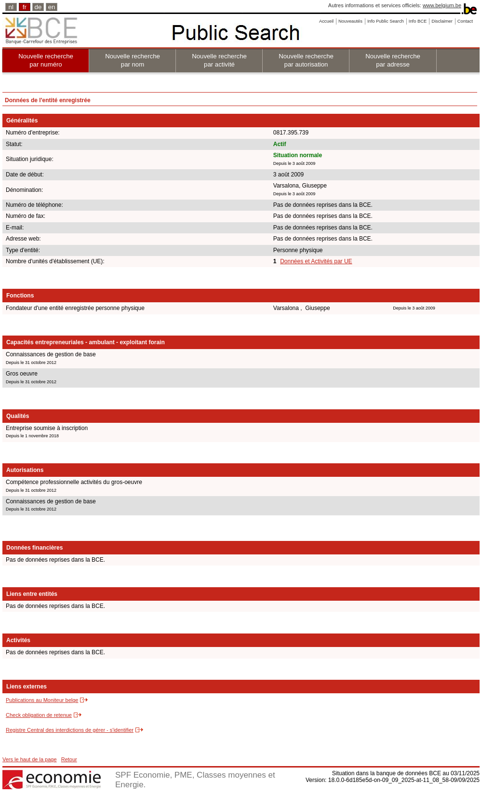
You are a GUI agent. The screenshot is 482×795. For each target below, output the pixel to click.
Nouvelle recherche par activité (219, 60)
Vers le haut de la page (29, 759)
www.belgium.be (442, 5)
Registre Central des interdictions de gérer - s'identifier (70, 730)
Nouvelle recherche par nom (132, 60)
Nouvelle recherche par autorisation (306, 60)
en (51, 7)
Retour (69, 759)
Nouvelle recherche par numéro (45, 60)
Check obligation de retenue (39, 715)
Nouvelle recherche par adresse (392, 60)
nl (11, 7)
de (38, 7)
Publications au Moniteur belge (42, 700)
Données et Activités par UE (316, 261)
